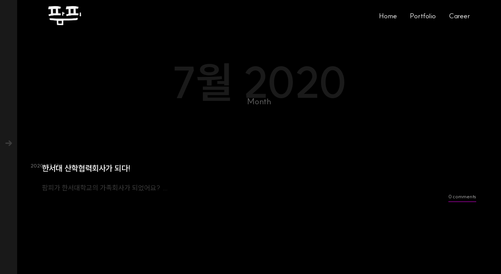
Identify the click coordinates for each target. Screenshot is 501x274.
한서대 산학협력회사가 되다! (86, 168)
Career (459, 15)
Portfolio (423, 15)
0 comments (462, 196)
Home (388, 15)
